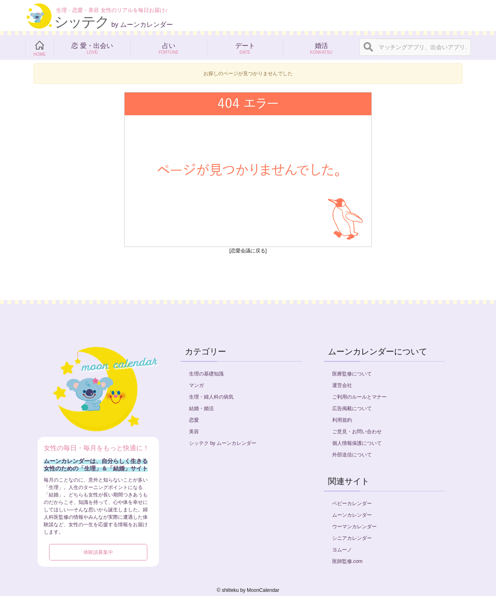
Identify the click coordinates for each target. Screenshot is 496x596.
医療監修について (352, 374)
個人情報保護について (357, 443)
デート (245, 47)
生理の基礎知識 (206, 374)
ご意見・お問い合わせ (357, 432)
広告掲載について (352, 408)
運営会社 (342, 385)
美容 (194, 432)
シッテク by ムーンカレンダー (222, 443)
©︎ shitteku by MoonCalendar (248, 590)
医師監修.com (347, 561)
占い (169, 47)
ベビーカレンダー (352, 503)
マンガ (196, 385)
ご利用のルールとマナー (359, 397)
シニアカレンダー (352, 538)
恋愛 (194, 420)
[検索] (368, 47)
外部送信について (352, 455)
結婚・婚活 (201, 408)
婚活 (321, 47)
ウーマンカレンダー (354, 527)
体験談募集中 (98, 552)
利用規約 (342, 420)
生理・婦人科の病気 (211, 397)
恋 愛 (92, 47)
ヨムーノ (342, 550)
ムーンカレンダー (352, 515)
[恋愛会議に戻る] (248, 251)
